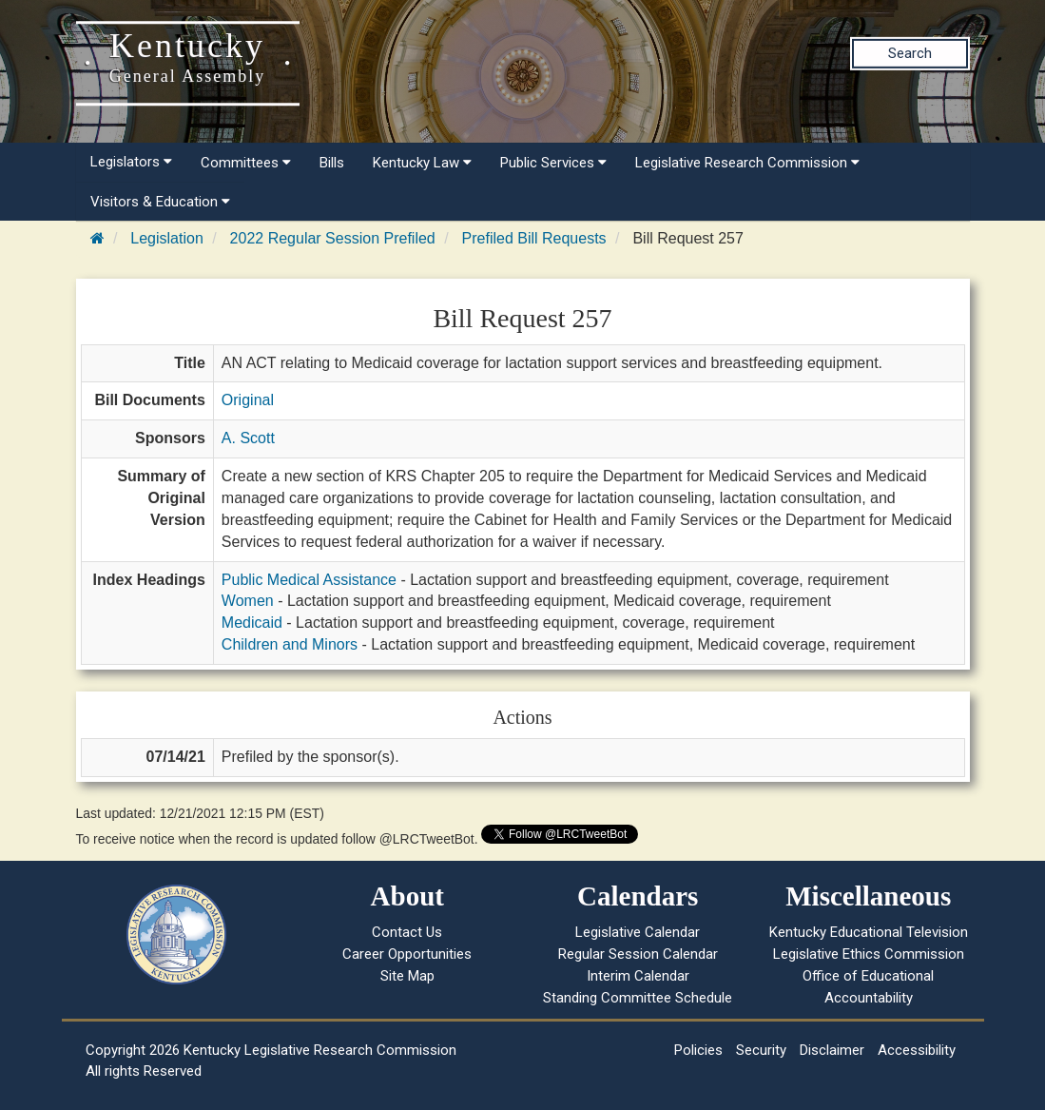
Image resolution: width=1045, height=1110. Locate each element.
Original (248, 400)
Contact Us (407, 932)
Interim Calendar (638, 975)
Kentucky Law (422, 162)
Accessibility (917, 1050)
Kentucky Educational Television (868, 932)
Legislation (166, 238)
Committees (246, 162)
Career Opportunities (407, 954)
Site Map (407, 975)
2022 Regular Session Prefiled (332, 238)
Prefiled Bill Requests (534, 238)
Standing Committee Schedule (637, 997)
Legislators (131, 161)
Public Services (553, 162)
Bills (331, 162)
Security (761, 1050)
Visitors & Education (160, 201)
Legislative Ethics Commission (868, 954)
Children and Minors (290, 644)
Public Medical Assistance (309, 580)
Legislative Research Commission (747, 162)
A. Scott (248, 438)
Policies (698, 1050)
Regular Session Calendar (638, 954)
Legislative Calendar (637, 932)
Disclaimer (832, 1050)
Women (248, 601)
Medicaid (252, 622)
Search (910, 53)
